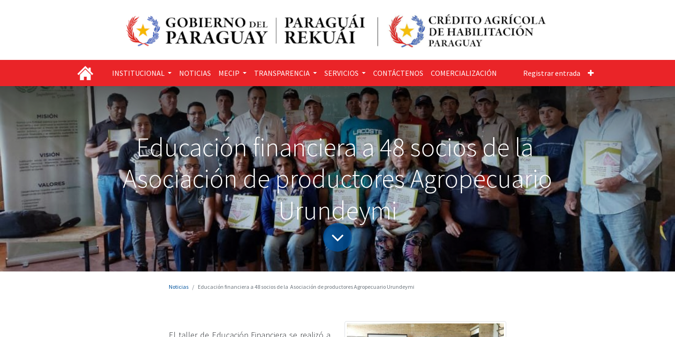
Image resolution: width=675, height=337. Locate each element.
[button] (591, 73)
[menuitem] (195, 73)
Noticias (178, 286)
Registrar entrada (551, 73)
